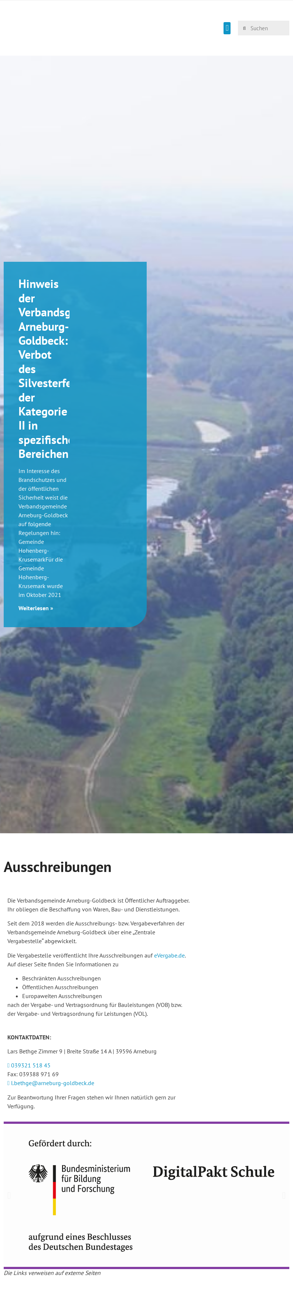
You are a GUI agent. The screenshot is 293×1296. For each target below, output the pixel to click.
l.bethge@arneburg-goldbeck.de (50, 1083)
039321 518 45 (29, 1065)
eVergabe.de (169, 955)
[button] (227, 28)
